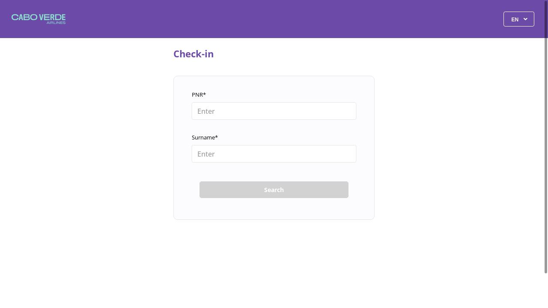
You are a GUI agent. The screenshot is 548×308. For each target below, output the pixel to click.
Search (274, 190)
